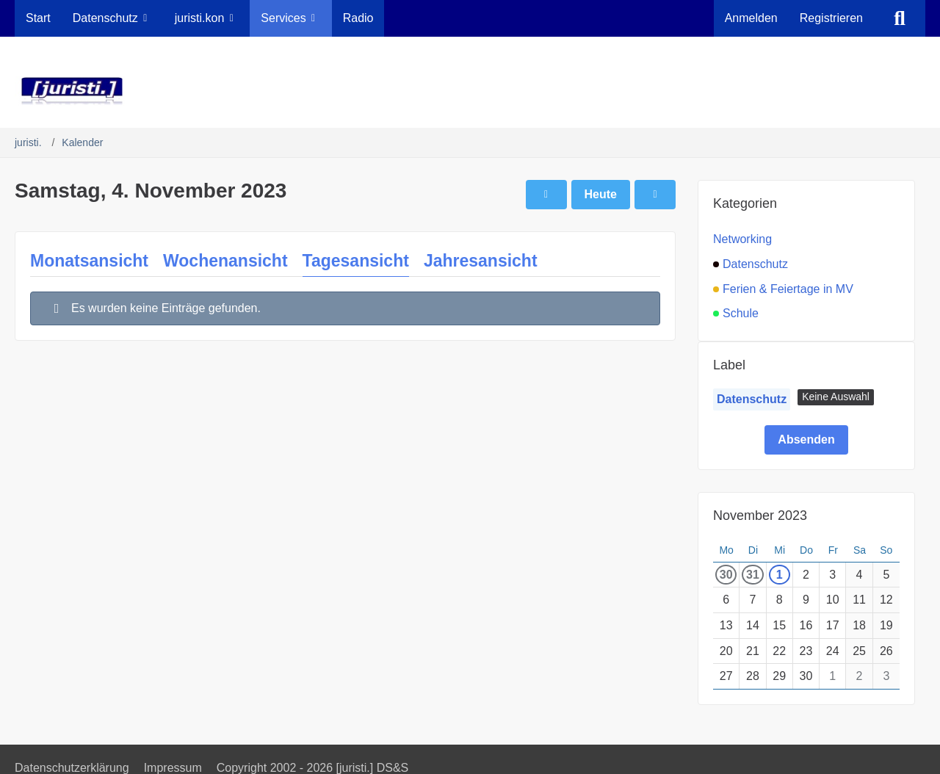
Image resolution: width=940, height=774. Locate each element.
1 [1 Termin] (779, 574)
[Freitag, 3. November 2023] (546, 194)
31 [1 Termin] (752, 574)
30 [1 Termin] (726, 574)
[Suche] (899, 18)
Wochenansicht (225, 260)
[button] (836, 397)
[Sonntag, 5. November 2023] (655, 194)
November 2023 (760, 515)
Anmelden (751, 18)
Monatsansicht (89, 260)
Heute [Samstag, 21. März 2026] (601, 194)
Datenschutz (752, 399)
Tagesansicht (356, 260)
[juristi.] (470, 91)
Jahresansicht (481, 260)
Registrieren (831, 18)
